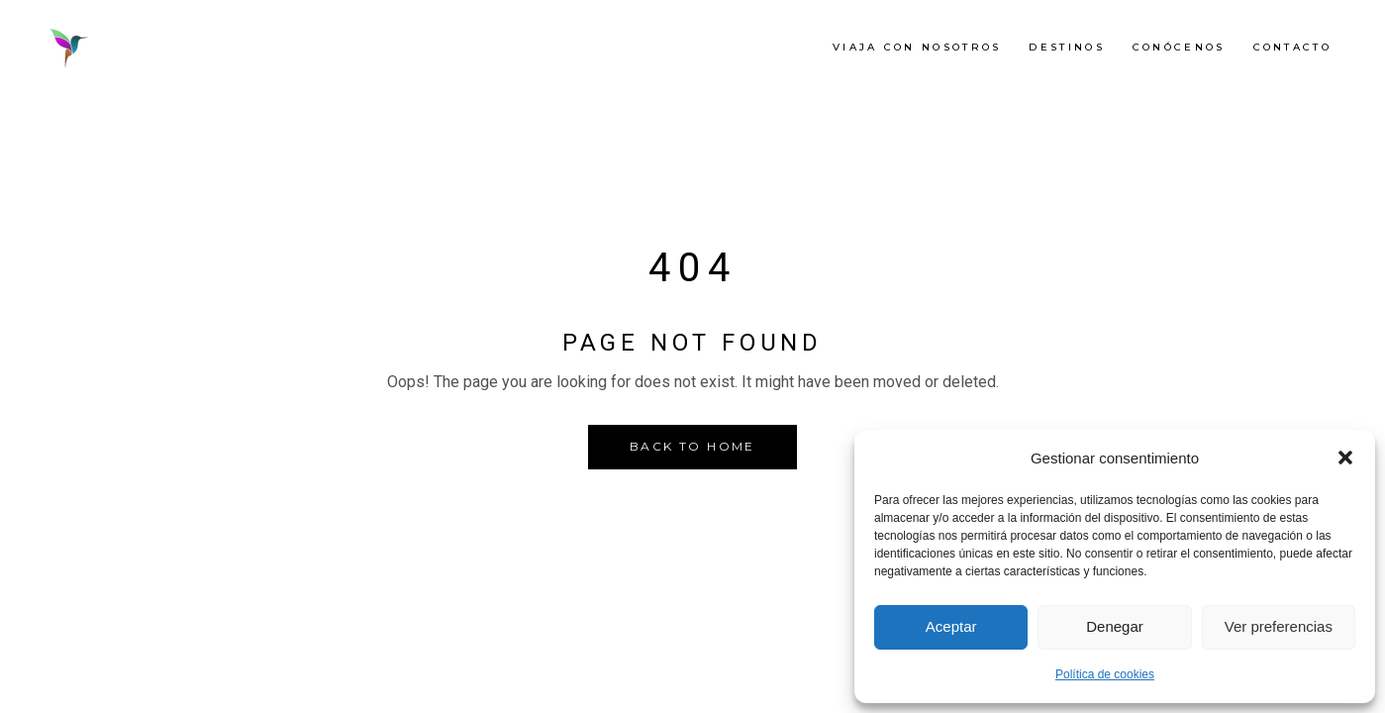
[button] (1345, 457)
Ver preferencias (1279, 626)
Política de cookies (1104, 674)
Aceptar (951, 626)
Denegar (1114, 626)
